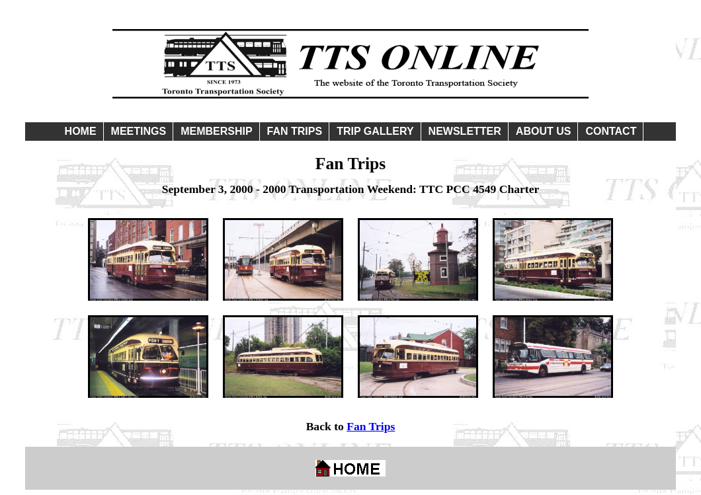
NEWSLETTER (465, 131)
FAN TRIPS (295, 131)
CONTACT (610, 131)
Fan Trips (371, 426)
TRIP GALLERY (375, 131)
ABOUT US (543, 131)
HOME (81, 131)
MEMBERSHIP (216, 131)
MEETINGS (139, 131)
